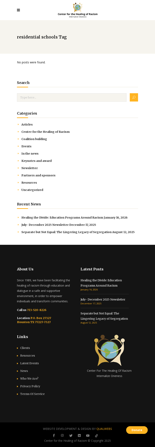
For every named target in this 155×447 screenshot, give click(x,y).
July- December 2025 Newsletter (45, 225)
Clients (25, 348)
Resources (29, 182)
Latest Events (29, 363)
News (24, 371)
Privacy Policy (30, 386)
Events (26, 146)
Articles (27, 124)
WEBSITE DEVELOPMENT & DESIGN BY (77, 429)
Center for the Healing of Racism (45, 132)
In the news (30, 153)
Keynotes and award (36, 161)
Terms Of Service (32, 394)
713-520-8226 (36, 310)
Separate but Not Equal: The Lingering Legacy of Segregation (66, 232)
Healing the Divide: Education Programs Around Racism (62, 217)
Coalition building (34, 139)
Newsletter (29, 168)
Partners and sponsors (38, 175)
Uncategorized (32, 190)
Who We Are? (29, 378)
